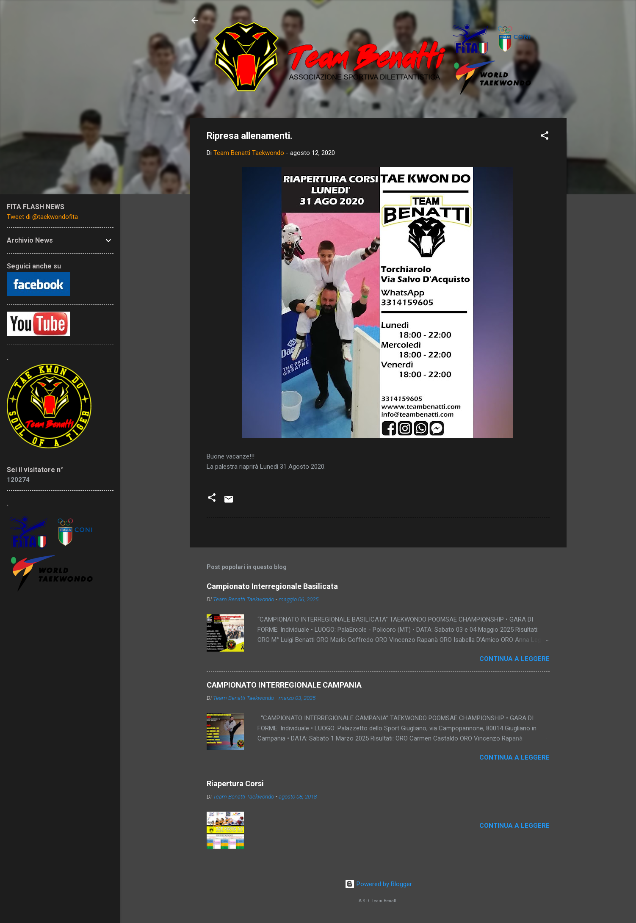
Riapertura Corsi (235, 783)
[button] (544, 137)
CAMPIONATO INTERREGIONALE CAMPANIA (284, 684)
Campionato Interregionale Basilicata (272, 586)
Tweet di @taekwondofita (42, 217)
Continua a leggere (514, 659)
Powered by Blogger (378, 884)
